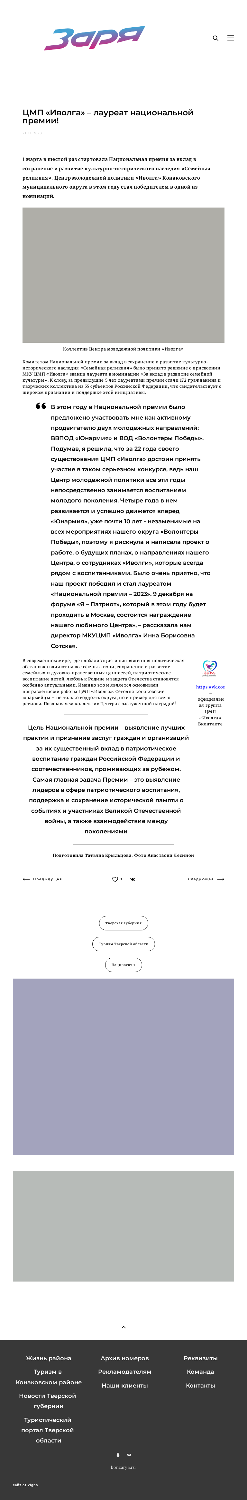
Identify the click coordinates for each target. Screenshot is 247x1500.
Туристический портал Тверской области (47, 1430)
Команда (200, 1371)
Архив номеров (125, 1358)
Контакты (200, 1385)
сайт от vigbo (25, 1485)
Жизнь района (48, 1358)
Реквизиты (201, 1358)
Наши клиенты (125, 1385)
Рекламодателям (124, 1371)
